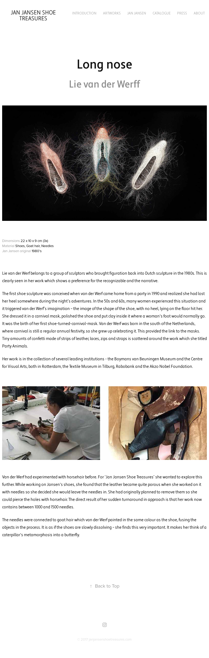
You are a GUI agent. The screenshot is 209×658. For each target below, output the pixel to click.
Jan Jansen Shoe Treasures (34, 15)
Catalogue (162, 13)
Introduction (84, 13)
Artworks (112, 13)
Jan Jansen (136, 13)
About (199, 13)
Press (182, 13)
